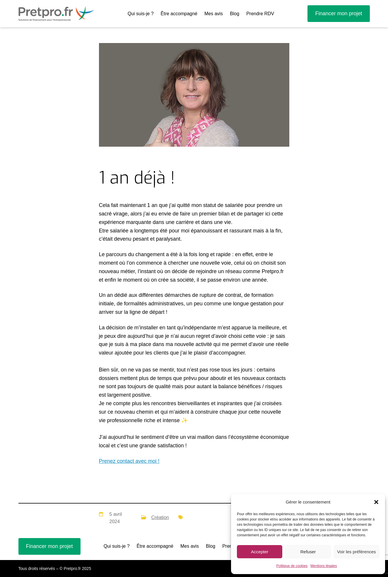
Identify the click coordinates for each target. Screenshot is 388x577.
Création (160, 517)
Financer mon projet (338, 13)
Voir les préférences (356, 551)
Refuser (308, 551)
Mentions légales (323, 566)
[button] (376, 502)
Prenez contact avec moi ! (129, 461)
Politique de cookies (292, 566)
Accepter (259, 551)
